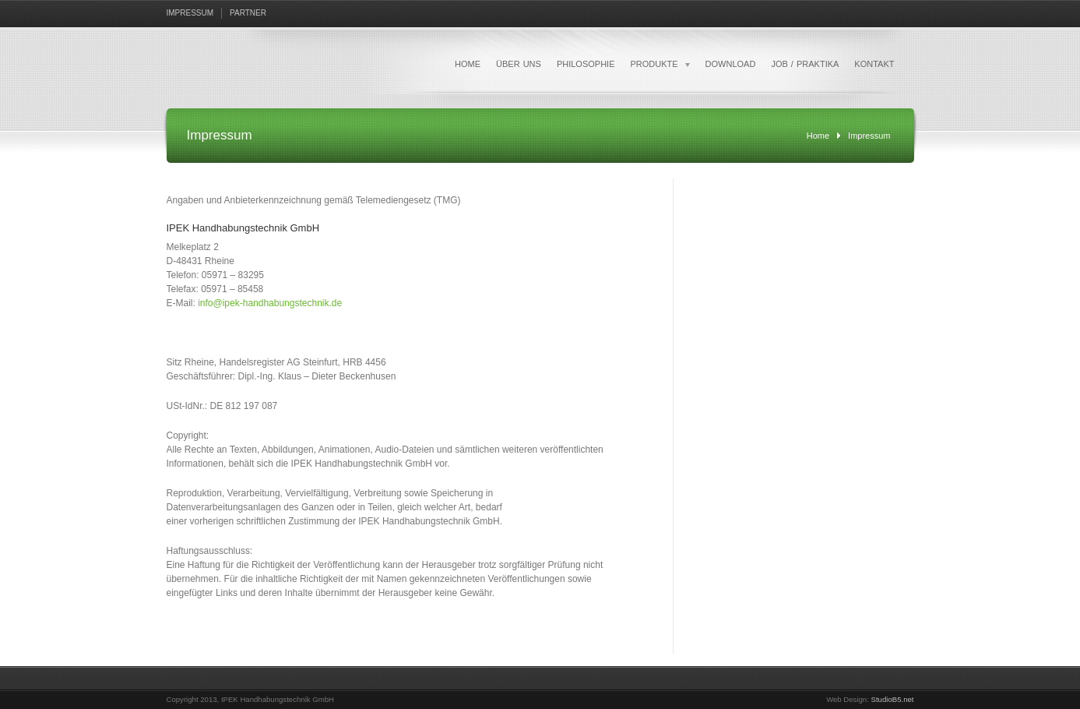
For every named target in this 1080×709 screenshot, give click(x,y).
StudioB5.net (892, 699)
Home (818, 135)
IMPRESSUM (190, 13)
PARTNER (248, 13)
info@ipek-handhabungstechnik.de (270, 303)
